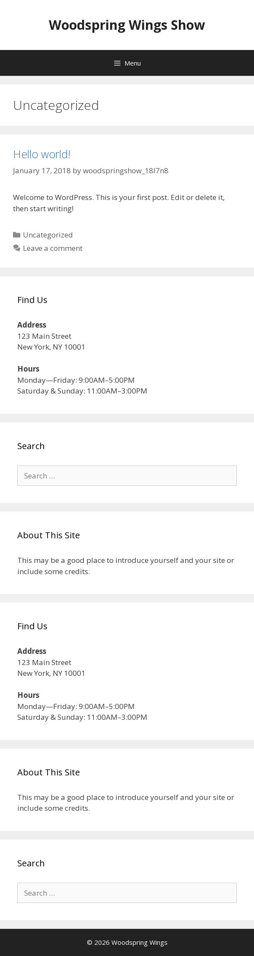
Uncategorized (48, 235)
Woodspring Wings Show (127, 25)
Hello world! (41, 154)
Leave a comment (53, 248)
